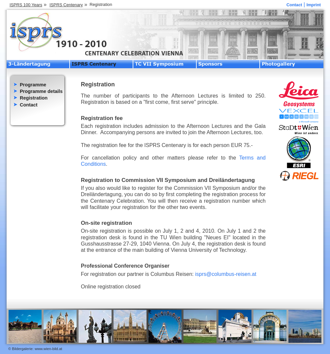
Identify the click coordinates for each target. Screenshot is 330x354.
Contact (294, 4)
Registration (34, 98)
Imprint (314, 4)
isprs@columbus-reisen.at (225, 274)
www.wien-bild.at (48, 349)
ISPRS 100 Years (26, 4)
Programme (33, 84)
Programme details (41, 91)
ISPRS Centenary (66, 4)
